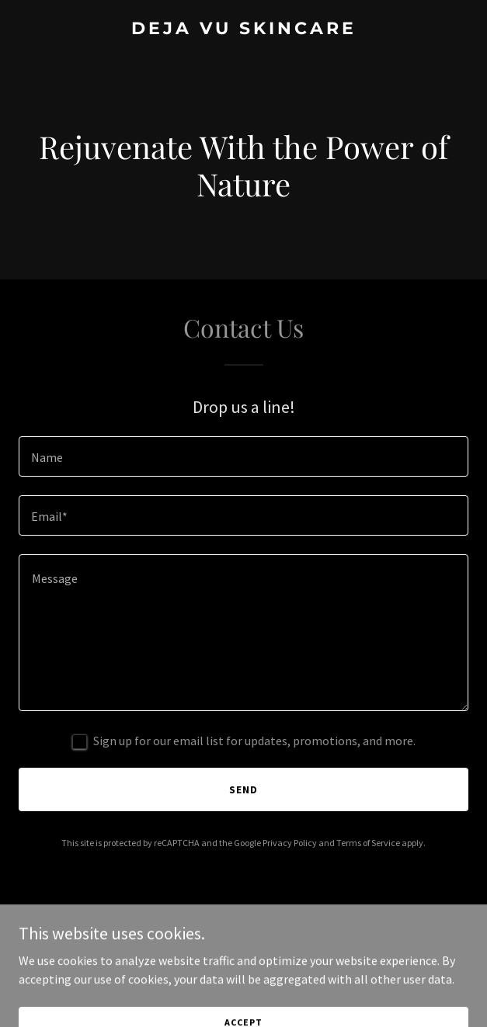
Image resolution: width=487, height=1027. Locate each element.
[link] (243, 29)
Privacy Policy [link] (290, 842)
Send (243, 789)
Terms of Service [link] (368, 842)
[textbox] (243, 456)
